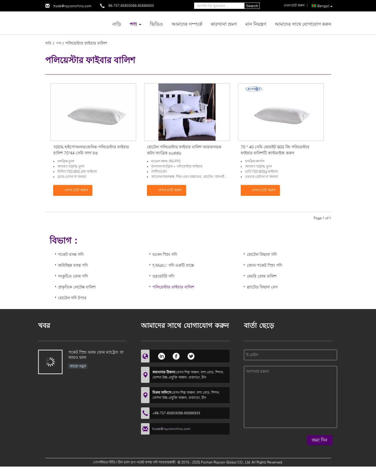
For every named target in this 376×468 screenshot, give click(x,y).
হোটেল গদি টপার (72, 297)
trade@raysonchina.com (72, 6)
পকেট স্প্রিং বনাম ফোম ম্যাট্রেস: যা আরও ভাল (96, 355)
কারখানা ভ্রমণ (224, 24)
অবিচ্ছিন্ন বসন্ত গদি (73, 265)
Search (252, 6)
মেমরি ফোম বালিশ (261, 276)
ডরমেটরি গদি (163, 276)
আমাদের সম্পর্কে (187, 24)
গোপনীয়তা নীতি (104, 462)
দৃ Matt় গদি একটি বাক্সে (173, 265)
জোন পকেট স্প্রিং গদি (264, 265)
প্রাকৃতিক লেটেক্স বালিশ (77, 286)
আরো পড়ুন (78, 366)
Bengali (325, 6)
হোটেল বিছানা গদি (262, 254)
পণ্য (133, 24)
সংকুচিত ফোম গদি (73, 276)
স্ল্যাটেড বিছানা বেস (262, 286)
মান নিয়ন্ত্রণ (255, 24)
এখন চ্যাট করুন (73, 190)
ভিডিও (156, 24)
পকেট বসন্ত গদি (70, 254)
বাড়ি (116, 24)
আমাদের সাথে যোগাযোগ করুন (303, 24)
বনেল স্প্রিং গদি (164, 254)
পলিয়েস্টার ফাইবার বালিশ (173, 286)
